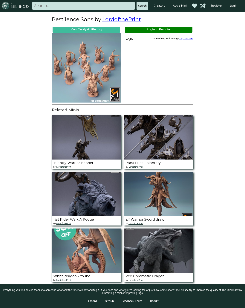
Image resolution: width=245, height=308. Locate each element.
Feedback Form (132, 301)
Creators (159, 5)
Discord (92, 301)
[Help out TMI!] (203, 5)
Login (233, 5)
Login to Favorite (158, 29)
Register (216, 5)
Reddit (154, 301)
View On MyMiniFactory (86, 29)
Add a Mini (180, 5)
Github (109, 301)
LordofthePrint (121, 19)
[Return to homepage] (6, 6)
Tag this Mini (186, 38)
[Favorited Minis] (194, 5)
